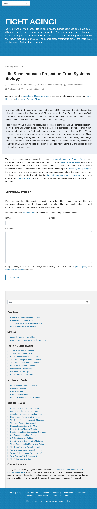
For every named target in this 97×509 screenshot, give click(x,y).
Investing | (58, 493)
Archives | (31, 496)
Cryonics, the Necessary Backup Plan (26, 414)
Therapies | (70, 493)
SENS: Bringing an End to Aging (23, 438)
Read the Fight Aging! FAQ (21, 320)
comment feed (29, 213)
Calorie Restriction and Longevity (24, 411)
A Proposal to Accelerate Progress (24, 408)
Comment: (10, 229)
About (67, 496)
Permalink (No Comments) (50, 85)
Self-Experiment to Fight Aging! (23, 435)
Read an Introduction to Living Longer (26, 317)
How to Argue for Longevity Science (25, 417)
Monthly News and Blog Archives (24, 385)
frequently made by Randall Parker (69, 159)
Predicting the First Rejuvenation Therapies (28, 432)
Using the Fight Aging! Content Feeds (25, 397)
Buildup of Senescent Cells (21, 375)
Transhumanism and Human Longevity (26, 450)
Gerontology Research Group (36, 96)
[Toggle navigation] (91, 3)
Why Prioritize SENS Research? (23, 456)
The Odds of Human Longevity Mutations (27, 420)
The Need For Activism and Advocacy (25, 423)
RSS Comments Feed (19, 394)
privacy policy (81, 266)
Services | (47, 493)
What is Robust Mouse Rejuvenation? (26, 453)
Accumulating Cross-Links (21, 354)
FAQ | (20, 493)
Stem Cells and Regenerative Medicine (26, 441)
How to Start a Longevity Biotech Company (28, 340)
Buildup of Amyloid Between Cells (24, 357)
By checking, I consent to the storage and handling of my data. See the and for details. (48, 268)
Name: (8, 218)
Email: (52, 218)
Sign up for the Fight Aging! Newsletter (26, 323)
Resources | (57, 496)
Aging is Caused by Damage (22, 351)
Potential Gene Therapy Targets (23, 429)
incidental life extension (70, 162)
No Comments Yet (16, 89)
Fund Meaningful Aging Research (24, 326)
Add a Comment (36, 89)
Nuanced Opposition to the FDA (23, 426)
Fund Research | (33, 493)
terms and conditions (14, 270)
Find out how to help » (31, 42)
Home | (13, 493)
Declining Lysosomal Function (22, 366)
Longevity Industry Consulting (22, 337)
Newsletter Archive (18, 388)
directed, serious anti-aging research (63, 175)
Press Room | (43, 496)
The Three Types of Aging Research (25, 447)
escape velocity (26, 178)
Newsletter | (82, 493)
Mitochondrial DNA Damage (21, 369)
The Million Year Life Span (21, 459)
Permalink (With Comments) (20, 85)
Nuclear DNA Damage (19, 372)
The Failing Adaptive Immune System (25, 360)
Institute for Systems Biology (29, 99)
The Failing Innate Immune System (24, 363)
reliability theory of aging (80, 169)
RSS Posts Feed (17, 391)
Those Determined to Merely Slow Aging (27, 444)
